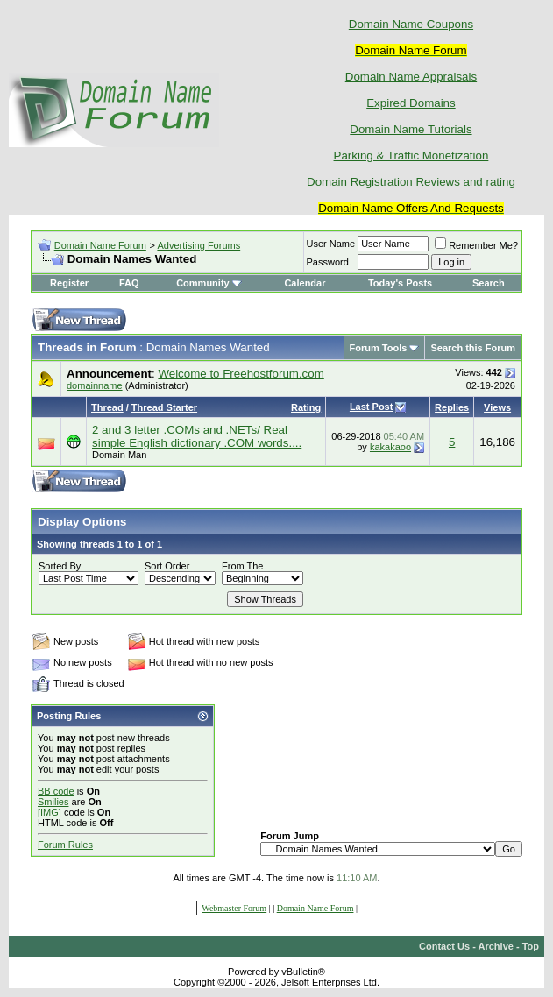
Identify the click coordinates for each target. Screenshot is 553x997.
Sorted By (60, 566)
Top (530, 946)
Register (69, 283)
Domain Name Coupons (411, 24)
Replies (452, 407)
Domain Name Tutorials (410, 129)
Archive (496, 946)
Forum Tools (379, 348)
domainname (95, 385)
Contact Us (444, 946)
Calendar (304, 283)
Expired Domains (410, 103)
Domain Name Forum (100, 245)
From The (242, 566)
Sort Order (167, 566)
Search (488, 283)
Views (497, 407)
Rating (306, 407)
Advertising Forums (198, 245)
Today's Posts (400, 283)
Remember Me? (476, 245)
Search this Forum (472, 348)
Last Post (371, 406)
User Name (331, 243)
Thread (107, 407)
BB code (56, 791)
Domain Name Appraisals (411, 76)
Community (209, 283)
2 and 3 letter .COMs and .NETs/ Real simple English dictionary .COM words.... (196, 436)
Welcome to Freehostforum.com (240, 373)
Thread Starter (164, 407)
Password (328, 262)
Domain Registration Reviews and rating (411, 181)
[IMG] (49, 812)
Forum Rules (65, 844)
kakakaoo (390, 447)
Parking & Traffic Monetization (411, 155)
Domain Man (119, 454)
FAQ (129, 283)
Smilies (53, 801)
